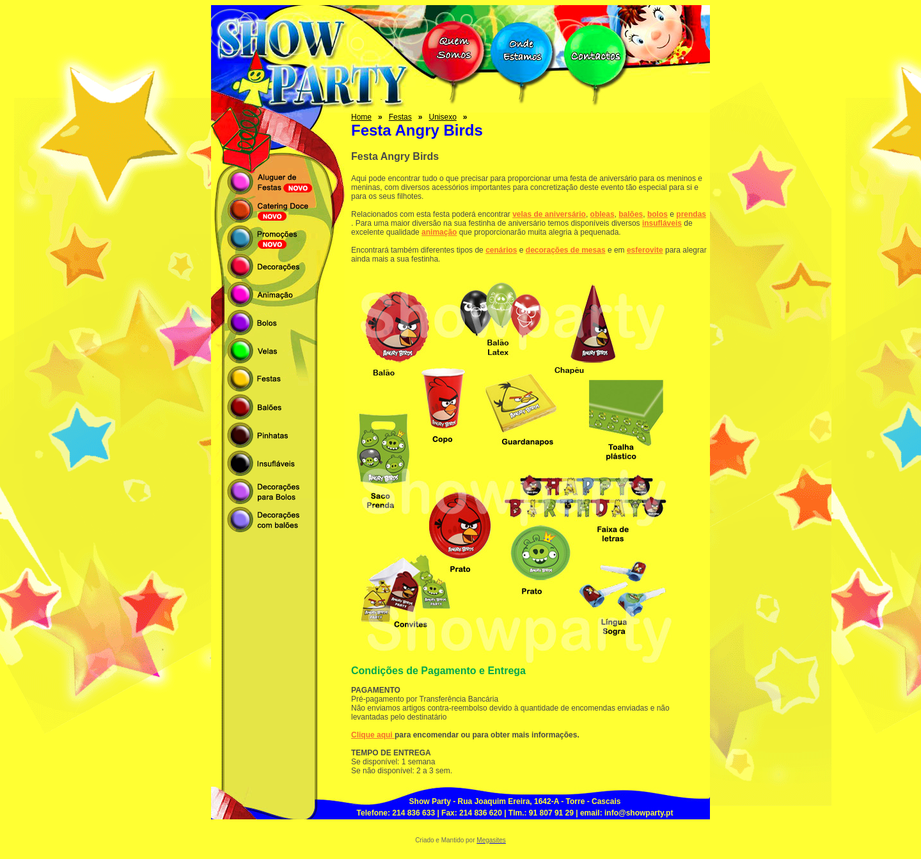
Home (361, 117)
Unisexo (442, 117)
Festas (400, 117)
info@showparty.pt (638, 812)
